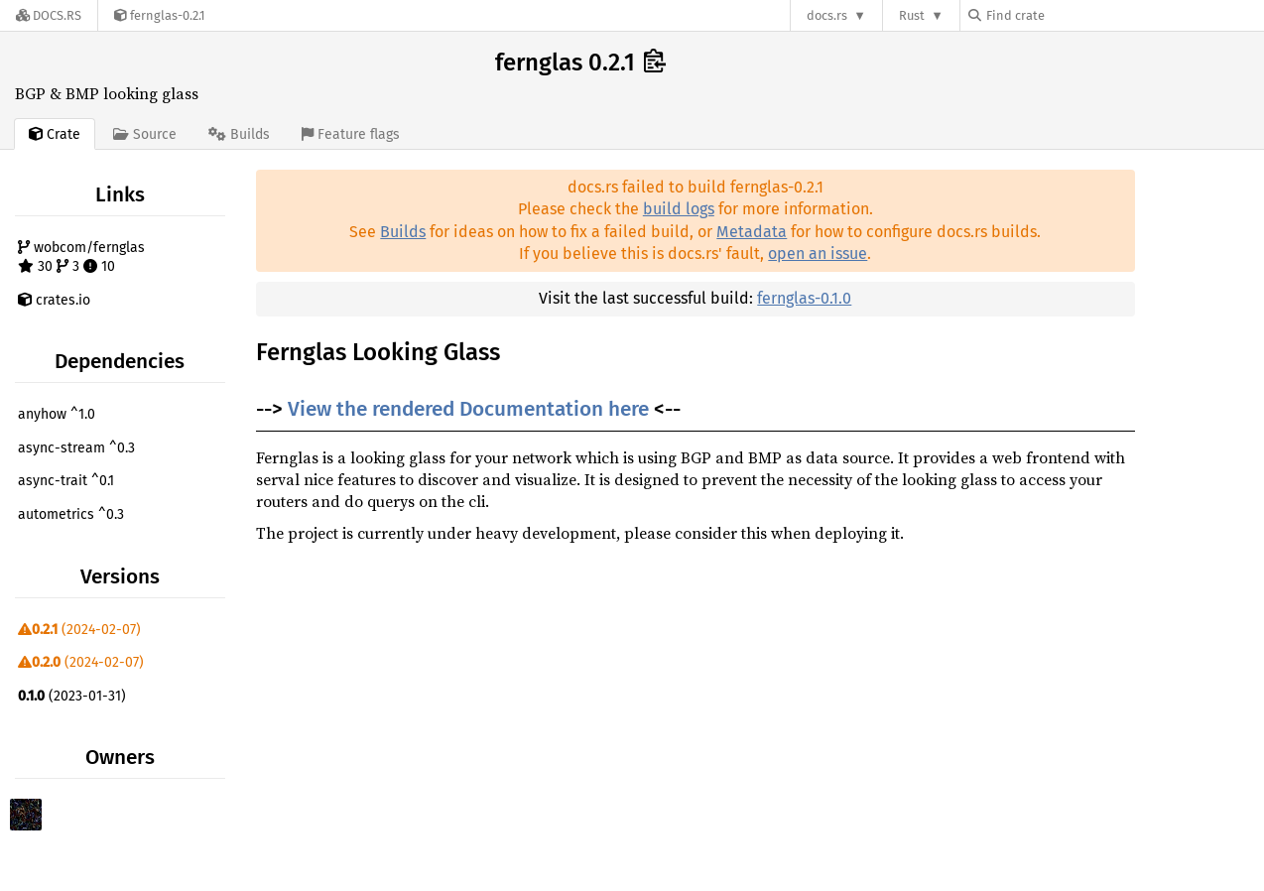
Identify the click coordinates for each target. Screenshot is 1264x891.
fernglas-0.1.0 (804, 298)
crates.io (54, 300)
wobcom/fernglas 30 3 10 (81, 257)
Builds (403, 231)
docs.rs (827, 15)
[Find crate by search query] (1067, 15)
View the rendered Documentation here (468, 409)
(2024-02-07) (79, 629)
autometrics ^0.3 (71, 514)
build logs (678, 208)
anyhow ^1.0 (56, 414)
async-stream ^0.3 (76, 448)
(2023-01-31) (72, 696)
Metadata (751, 231)
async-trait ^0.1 (66, 480)
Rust (912, 15)
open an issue (817, 253)
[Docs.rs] (48, 15)
